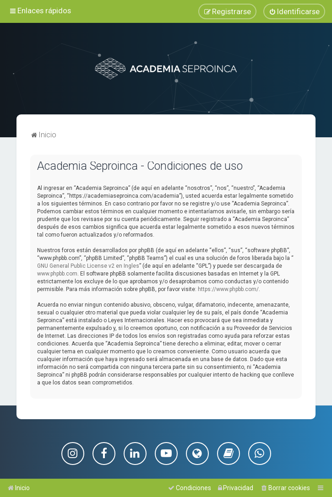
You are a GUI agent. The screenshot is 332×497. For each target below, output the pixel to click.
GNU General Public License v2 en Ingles (88, 265)
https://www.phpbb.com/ (228, 289)
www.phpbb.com (57, 273)
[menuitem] (294, 11)
